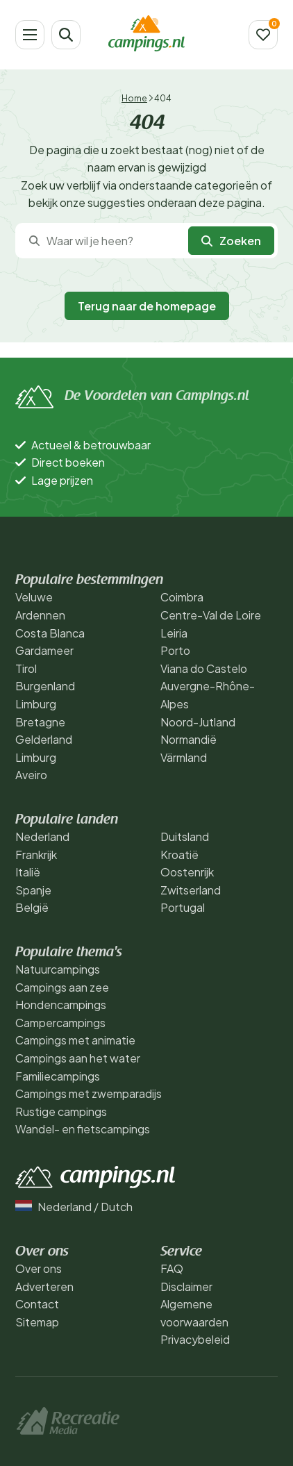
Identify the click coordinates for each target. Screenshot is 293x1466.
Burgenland (45, 685)
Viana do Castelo (203, 668)
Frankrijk (36, 854)
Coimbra (181, 597)
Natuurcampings (57, 969)
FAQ (171, 1268)
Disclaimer (186, 1286)
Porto (175, 650)
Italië (27, 872)
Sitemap (37, 1322)
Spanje (33, 890)
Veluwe (34, 597)
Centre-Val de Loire (210, 615)
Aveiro (31, 774)
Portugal (182, 907)
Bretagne (40, 722)
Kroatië (179, 854)
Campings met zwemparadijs (88, 1093)
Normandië (188, 739)
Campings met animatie (75, 1040)
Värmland (183, 757)
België (32, 907)
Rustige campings (61, 1111)
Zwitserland (190, 890)
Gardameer (44, 650)
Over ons (38, 1268)
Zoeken (231, 240)
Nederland (42, 836)
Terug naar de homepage (147, 306)
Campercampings (60, 1022)
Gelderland (43, 739)
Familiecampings (57, 1076)
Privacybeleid (195, 1339)
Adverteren (44, 1286)
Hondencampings (60, 1004)
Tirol (26, 668)
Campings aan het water (77, 1058)
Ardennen (40, 615)
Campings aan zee (62, 987)
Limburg (35, 704)
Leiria (173, 633)
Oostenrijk (187, 872)
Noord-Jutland (197, 722)
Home (134, 98)
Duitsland (184, 836)
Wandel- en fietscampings (82, 1129)
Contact (37, 1304)
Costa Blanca (50, 633)
